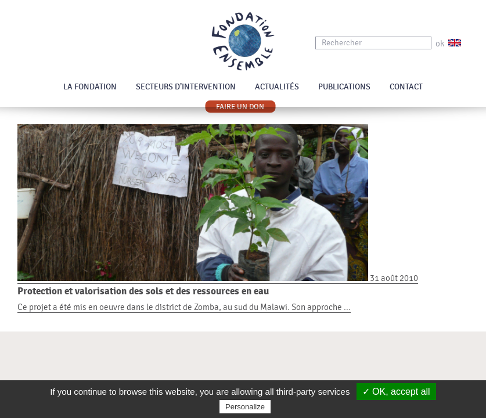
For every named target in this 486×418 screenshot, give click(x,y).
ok (439, 44)
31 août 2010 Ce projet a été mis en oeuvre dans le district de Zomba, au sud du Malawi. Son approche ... (243, 292)
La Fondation (90, 87)
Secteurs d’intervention (186, 87)
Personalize (245, 406)
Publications (344, 87)
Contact (406, 87)
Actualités (277, 87)
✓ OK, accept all (396, 392)
